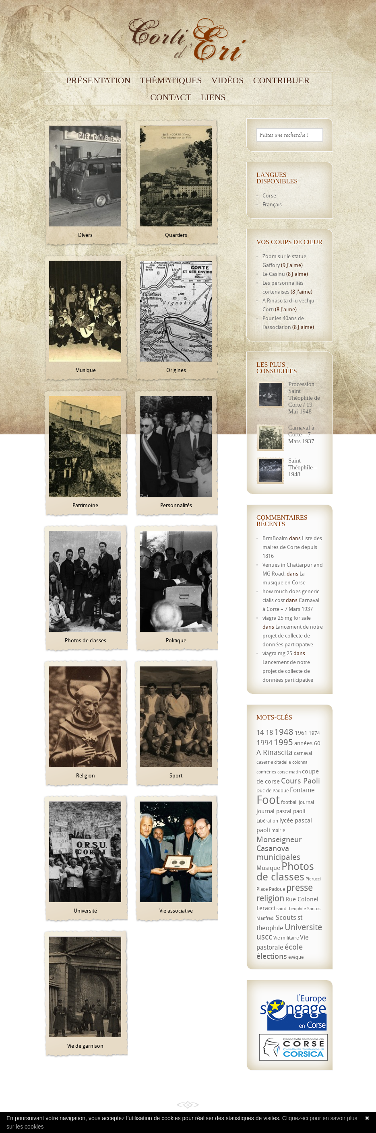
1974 (314, 733)
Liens (213, 97)
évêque (296, 957)
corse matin (289, 772)
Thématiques (171, 80)
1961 (301, 732)
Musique (268, 868)
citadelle (282, 762)
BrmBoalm (275, 538)
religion (270, 898)
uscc (264, 936)
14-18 (264, 732)
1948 (283, 731)
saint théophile (291, 908)
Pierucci (313, 879)
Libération (267, 820)
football (289, 802)
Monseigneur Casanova (279, 843)
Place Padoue (270, 889)
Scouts (286, 917)
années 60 (307, 743)
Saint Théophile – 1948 (302, 467)
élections (271, 956)
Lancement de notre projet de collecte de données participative (292, 635)
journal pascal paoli (281, 811)
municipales (278, 856)
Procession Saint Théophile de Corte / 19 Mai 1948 (304, 398)
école (294, 947)
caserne (264, 762)
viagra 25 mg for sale (286, 617)
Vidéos (227, 80)
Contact (170, 97)
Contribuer (281, 80)
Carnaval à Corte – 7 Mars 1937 (301, 434)
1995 (283, 742)
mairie (278, 830)
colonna (300, 762)
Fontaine (302, 789)
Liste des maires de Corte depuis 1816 (292, 547)
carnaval (303, 753)
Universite (303, 927)
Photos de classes (285, 871)
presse (299, 887)
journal (306, 802)
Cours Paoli (300, 780)
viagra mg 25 (277, 653)
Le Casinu (273, 274)
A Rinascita (274, 752)
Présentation (98, 80)
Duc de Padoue (272, 790)
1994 (264, 742)
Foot (268, 800)
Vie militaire (286, 937)
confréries (266, 772)
